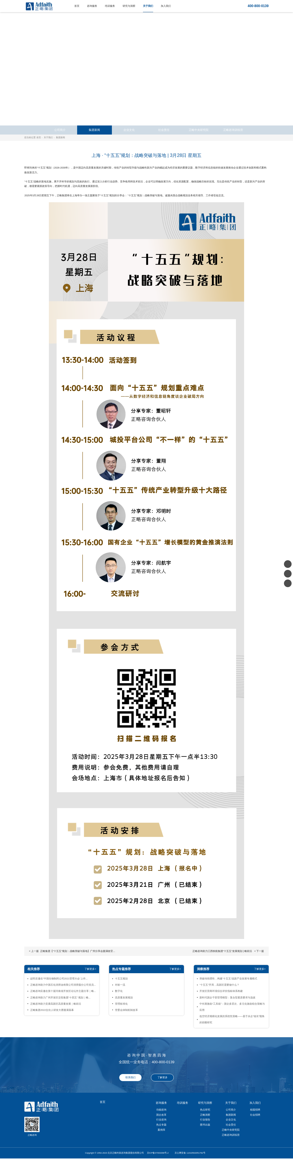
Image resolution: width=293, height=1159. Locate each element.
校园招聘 (255, 1109)
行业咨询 (161, 1119)
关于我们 (148, 6)
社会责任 (164, 129)
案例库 (161, 1129)
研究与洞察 (129, 6)
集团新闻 (94, 129)
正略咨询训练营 (233, 129)
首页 (76, 6)
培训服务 (110, 6)
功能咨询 (161, 1109)
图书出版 (205, 1124)
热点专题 (161, 1124)
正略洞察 (205, 1114)
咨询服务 (92, 6)
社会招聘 (255, 1114)
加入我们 (166, 6)
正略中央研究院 (199, 129)
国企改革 (161, 1114)
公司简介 (60, 129)
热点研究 (205, 1109)
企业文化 (129, 129)
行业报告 (205, 1119)
